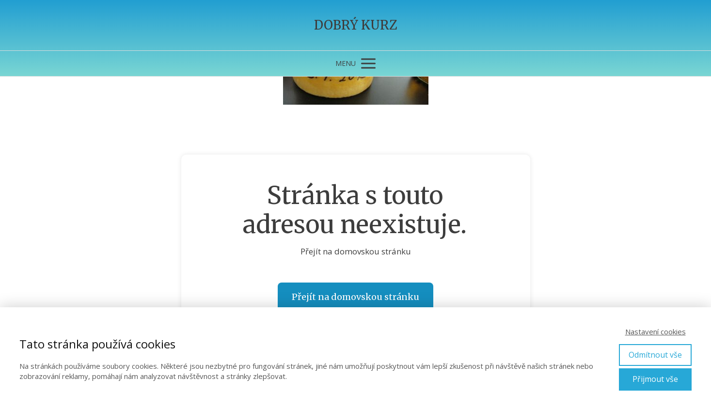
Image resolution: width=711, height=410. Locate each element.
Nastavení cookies (655, 331)
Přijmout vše (655, 379)
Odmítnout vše (655, 354)
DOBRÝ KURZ (355, 25)
